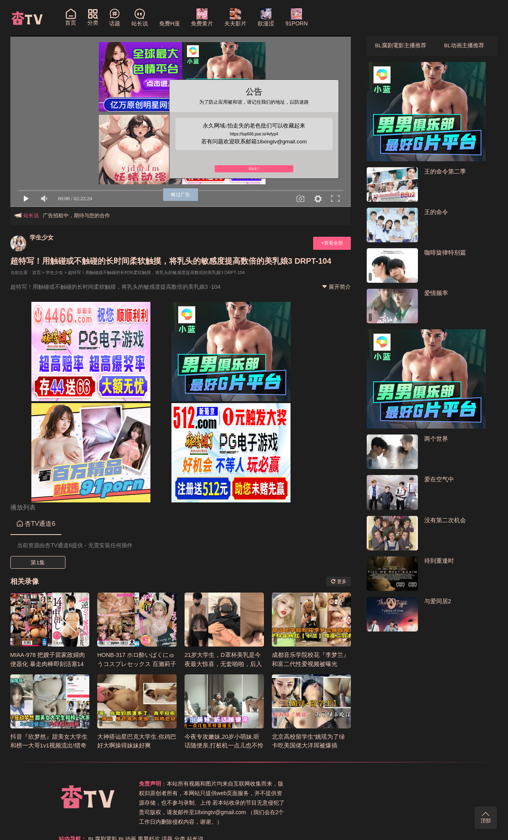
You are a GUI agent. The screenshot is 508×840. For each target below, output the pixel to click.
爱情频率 (436, 293)
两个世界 (436, 439)
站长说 (437, 783)
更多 (338, 581)
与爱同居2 (437, 601)
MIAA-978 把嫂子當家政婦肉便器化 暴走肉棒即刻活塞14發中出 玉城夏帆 (48, 663)
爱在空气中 (439, 480)
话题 (409, 783)
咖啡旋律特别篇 (445, 252)
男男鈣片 (391, 783)
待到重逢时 (439, 561)
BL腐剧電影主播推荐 (400, 46)
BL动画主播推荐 (464, 46)
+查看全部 (331, 243)
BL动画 (369, 783)
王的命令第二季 (445, 171)
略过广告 (180, 194)
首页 (36, 272)
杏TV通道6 (36, 523)
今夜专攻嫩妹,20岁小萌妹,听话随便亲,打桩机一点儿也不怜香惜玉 (224, 745)
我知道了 (254, 172)
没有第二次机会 (445, 520)
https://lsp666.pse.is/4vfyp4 (254, 134)
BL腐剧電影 (344, 783)
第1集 (38, 562)
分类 (421, 783)
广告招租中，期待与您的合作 (76, 215)
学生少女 (42, 237)
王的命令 (436, 212)
